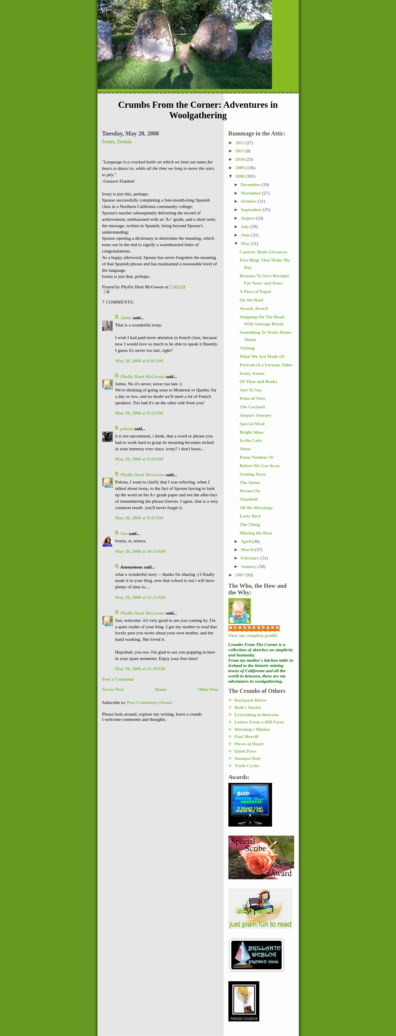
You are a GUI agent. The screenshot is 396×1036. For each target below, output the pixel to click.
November (251, 192)
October (249, 201)
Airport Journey (255, 415)
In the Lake (250, 440)
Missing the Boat (255, 532)
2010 (240, 159)
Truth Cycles (247, 765)
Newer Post (113, 689)
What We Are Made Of (261, 356)
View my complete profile (253, 635)
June (246, 234)
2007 (240, 574)
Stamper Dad (247, 758)
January (249, 566)
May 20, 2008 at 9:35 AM (139, 517)
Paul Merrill (247, 736)
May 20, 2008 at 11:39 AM (140, 668)
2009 (240, 167)
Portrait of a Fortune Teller (265, 364)
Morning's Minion (252, 729)
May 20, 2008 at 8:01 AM (139, 360)
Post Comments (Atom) (149, 702)
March (248, 549)
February (250, 557)
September (252, 209)
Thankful (248, 499)
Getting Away (252, 474)
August (248, 218)
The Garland (251, 406)
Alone (245, 448)
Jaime (126, 317)
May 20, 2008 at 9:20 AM (139, 458)
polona (126, 428)
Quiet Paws (246, 751)
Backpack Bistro (251, 700)
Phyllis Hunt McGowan (142, 376)
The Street (249, 482)
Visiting (246, 347)
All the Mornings (256, 507)
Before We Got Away (259, 465)
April (246, 541)
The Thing (249, 524)
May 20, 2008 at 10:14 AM (140, 551)
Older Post (208, 689)
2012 (240, 142)
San (124, 533)
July (245, 226)
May (246, 243)
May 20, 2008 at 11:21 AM (140, 597)
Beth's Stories (248, 707)
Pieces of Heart (249, 743)
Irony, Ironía (117, 141)
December (251, 184)
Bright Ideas (251, 432)
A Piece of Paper (255, 291)
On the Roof (251, 299)
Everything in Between (257, 714)
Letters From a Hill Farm (259, 721)
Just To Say (250, 389)
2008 (240, 176)
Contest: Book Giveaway (263, 251)
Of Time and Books (258, 381)
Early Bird (249, 515)
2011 (240, 150)
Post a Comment (118, 679)
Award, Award (253, 308)
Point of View (252, 398)
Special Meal (251, 423)
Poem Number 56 (256, 457)
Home (161, 689)
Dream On (249, 490)
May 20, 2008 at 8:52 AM (139, 412)
